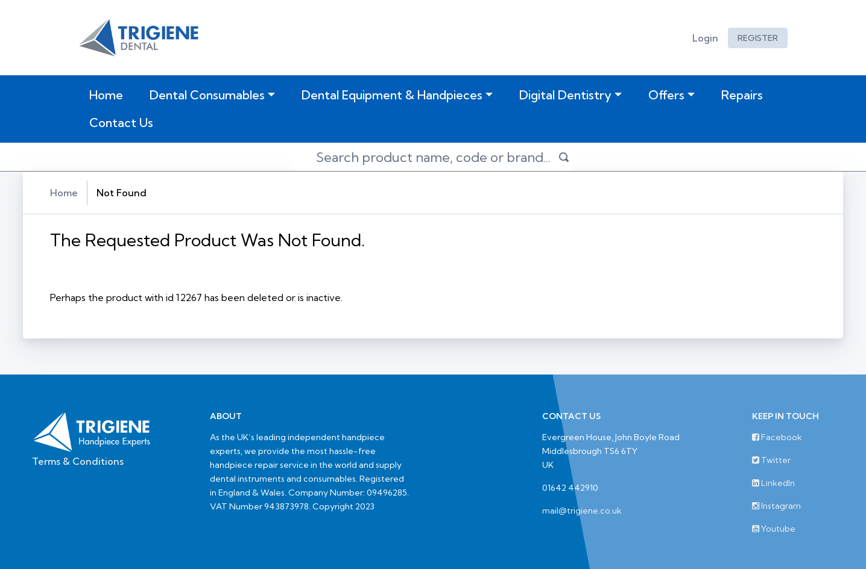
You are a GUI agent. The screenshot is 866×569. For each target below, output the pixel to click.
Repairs (742, 94)
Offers (666, 94)
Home (108, 94)
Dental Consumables (207, 94)
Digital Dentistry (565, 94)
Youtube (773, 528)
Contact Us (121, 122)
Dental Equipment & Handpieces (392, 94)
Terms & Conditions (78, 461)
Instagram (776, 505)
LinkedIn (773, 482)
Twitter (771, 460)
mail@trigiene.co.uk (582, 510)
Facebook (777, 437)
